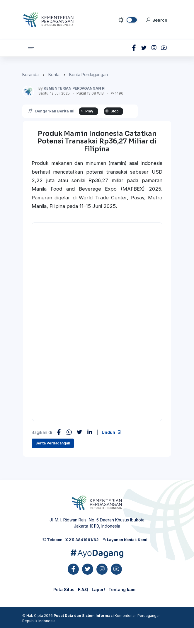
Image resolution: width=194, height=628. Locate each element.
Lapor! (98, 589)
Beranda (30, 74)
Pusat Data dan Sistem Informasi (84, 615)
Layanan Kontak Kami (124, 539)
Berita (53, 74)
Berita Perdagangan (88, 74)
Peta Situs (63, 589)
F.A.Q (83, 589)
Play (86, 111)
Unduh (111, 432)
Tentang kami (122, 589)
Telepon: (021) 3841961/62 (70, 539)
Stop (112, 111)
